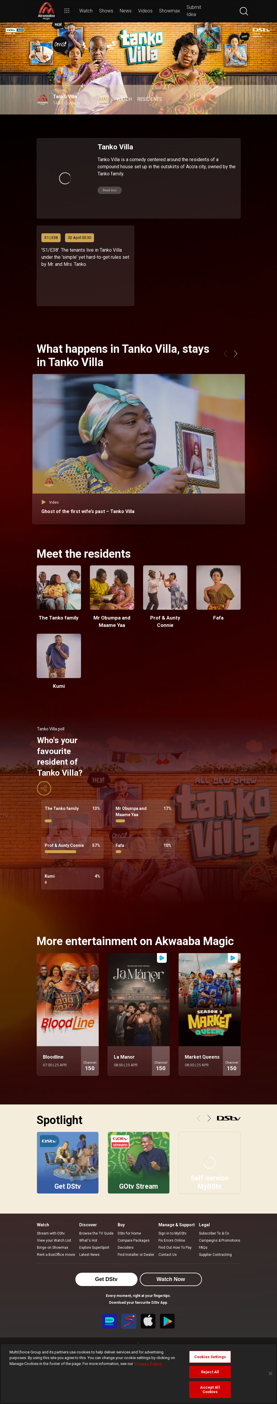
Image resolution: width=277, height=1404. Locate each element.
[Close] (270, 1373)
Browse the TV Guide (96, 1233)
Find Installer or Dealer (136, 1255)
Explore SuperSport (94, 1248)
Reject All (210, 1372)
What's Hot (88, 1240)
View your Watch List (54, 1240)
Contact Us (167, 1255)
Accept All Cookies (210, 1389)
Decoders (126, 1248)
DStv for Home (129, 1233)
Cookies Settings (210, 1357)
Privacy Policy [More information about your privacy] (148, 1363)
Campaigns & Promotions (219, 1240)
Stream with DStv (51, 1233)
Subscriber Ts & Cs (214, 1233)
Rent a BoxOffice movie (56, 1255)
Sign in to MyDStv (172, 1233)
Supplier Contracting (215, 1255)
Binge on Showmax (52, 1248)
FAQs (203, 1248)
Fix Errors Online (171, 1240)
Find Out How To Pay (175, 1248)
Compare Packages (134, 1240)
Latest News (89, 1255)
